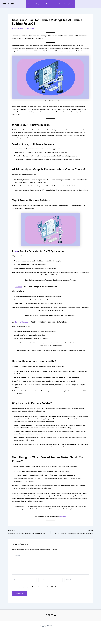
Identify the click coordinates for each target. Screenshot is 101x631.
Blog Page (62, 516)
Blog (38, 4)
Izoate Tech (8, 4)
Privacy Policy (67, 4)
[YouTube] (55, 615)
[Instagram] (52, 615)
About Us (46, 4)
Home (31, 4)
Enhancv (19, 287)
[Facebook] (46, 615)
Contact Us (55, 4)
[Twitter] (49, 615)
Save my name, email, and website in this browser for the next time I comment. (38, 587)
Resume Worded (23, 322)
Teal (16, 251)
